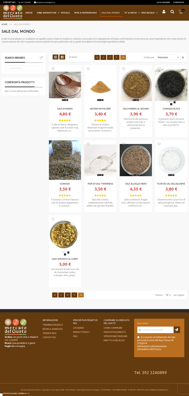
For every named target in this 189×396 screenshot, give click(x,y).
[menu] (91, 13)
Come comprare (113, 328)
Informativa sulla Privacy (149, 349)
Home (5, 24)
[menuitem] (30, 12)
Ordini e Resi (49, 333)
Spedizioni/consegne (115, 336)
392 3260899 (25, 2)
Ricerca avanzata (53, 329)
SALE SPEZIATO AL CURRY (65, 259)
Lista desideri (163, 2)
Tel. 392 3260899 (150, 372)
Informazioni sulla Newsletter (152, 346)
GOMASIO (65, 183)
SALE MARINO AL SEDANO (136, 108)
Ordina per (149, 57)
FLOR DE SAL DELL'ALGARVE (171, 183)
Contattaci (49, 337)
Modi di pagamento (115, 332)
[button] (53, 69)
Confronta (178, 2)
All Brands (41, 57)
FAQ (75, 336)
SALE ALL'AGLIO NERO (136, 183)
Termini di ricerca (53, 325)
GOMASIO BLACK (171, 108)
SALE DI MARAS (65, 108)
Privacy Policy (81, 332)
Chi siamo (78, 328)
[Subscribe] (177, 329)
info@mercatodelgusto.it (45, 2)
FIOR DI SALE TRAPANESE (100, 183)
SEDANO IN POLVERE (100, 108)
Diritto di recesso (114, 340)
